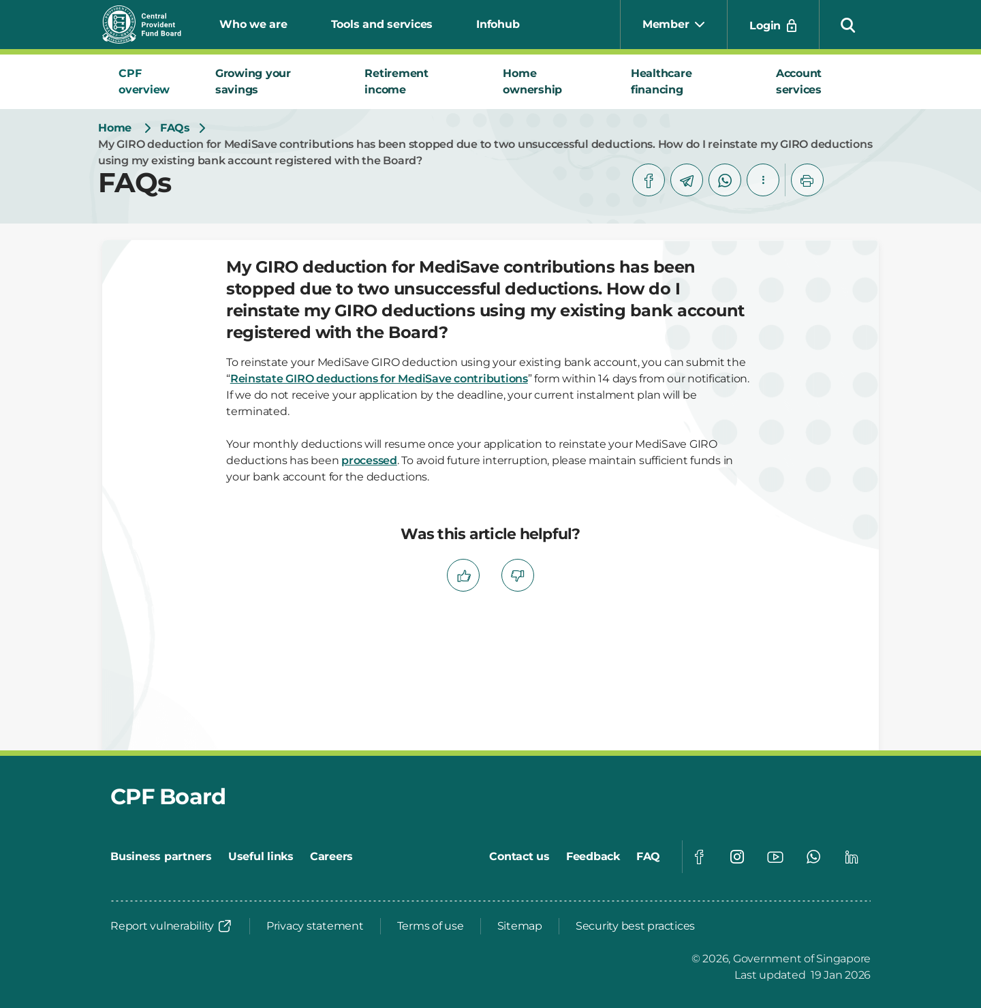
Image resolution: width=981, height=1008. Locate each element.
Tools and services (382, 24)
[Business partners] (161, 857)
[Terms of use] (430, 926)
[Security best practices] (635, 926)
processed (369, 460)
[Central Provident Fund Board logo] (150, 24)
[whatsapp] (724, 180)
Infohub (497, 24)
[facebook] (648, 180)
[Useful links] (261, 857)
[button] (848, 24)
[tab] (151, 81)
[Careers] (331, 857)
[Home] (115, 128)
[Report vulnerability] (171, 926)
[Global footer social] (699, 856)
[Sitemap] (519, 926)
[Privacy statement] (315, 926)
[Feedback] (593, 857)
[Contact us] (519, 857)
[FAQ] (648, 857)
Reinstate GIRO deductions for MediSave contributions (379, 378)
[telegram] (686, 180)
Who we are (253, 24)
